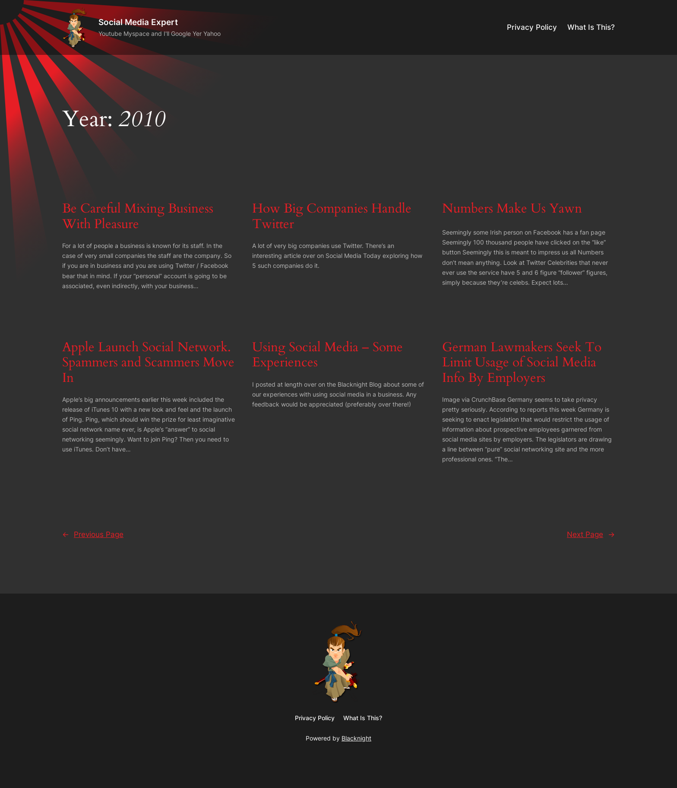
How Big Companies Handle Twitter (331, 216)
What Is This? (591, 27)
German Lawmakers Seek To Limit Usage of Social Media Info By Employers (521, 363)
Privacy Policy (532, 27)
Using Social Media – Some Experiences (327, 355)
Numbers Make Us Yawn (512, 209)
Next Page (591, 534)
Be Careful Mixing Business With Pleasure (137, 216)
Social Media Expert (138, 22)
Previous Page (92, 534)
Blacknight (356, 738)
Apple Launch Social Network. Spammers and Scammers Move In (148, 363)
